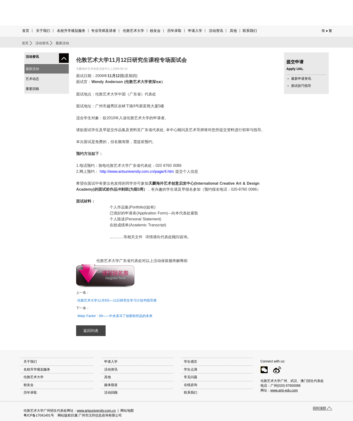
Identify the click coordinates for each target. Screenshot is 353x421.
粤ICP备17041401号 (39, 415)
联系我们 (250, 31)
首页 (25, 31)
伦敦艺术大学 (133, 31)
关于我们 (43, 31)
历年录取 (174, 31)
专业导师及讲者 (103, 31)
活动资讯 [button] (216, 31)
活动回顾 (111, 392)
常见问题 (190, 377)
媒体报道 (111, 385)
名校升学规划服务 (71, 31)
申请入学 (195, 31)
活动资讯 (42, 43)
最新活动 (32, 69)
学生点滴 (190, 369)
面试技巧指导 (301, 86)
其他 (233, 31)
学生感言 (190, 361)
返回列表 (90, 331)
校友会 (155, 31)
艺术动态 (32, 79)
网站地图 (127, 410)
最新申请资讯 (301, 78)
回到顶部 (319, 408)
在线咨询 (190, 385)
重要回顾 (32, 89)
